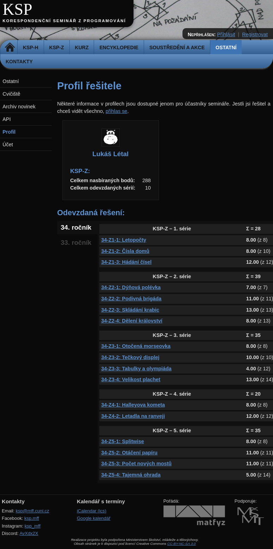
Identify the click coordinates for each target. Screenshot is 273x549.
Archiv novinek (19, 106)
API (6, 119)
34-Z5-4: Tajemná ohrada (130, 475)
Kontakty (19, 61)
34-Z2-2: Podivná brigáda (131, 298)
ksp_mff (33, 526)
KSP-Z (56, 47)
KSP (17, 9)
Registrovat (255, 34)
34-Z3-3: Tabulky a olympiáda (136, 368)
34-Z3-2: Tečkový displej (130, 357)
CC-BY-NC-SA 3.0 (181, 543)
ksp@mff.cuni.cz (32, 510)
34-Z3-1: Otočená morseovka (135, 346)
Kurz (82, 47)
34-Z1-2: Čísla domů (125, 251)
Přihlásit (226, 34)
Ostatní (226, 47)
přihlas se (117, 111)
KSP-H (30, 47)
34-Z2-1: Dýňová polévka (131, 287)
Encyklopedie (118, 47)
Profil (8, 132)
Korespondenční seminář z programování (64, 21)
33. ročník (76, 242)
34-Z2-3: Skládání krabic (130, 310)
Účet (7, 144)
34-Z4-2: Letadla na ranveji (133, 416)
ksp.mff (31, 518)
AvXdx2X (28, 533)
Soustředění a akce (177, 47)
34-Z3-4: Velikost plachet (130, 379)
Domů (9, 47)
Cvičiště (11, 94)
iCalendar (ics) (91, 510)
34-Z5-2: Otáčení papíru (129, 452)
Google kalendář (93, 518)
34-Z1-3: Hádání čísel (126, 262)
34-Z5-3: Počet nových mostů (136, 463)
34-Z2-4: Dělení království (131, 321)
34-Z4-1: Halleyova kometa (133, 405)
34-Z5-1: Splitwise (122, 441)
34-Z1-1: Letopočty (123, 240)
